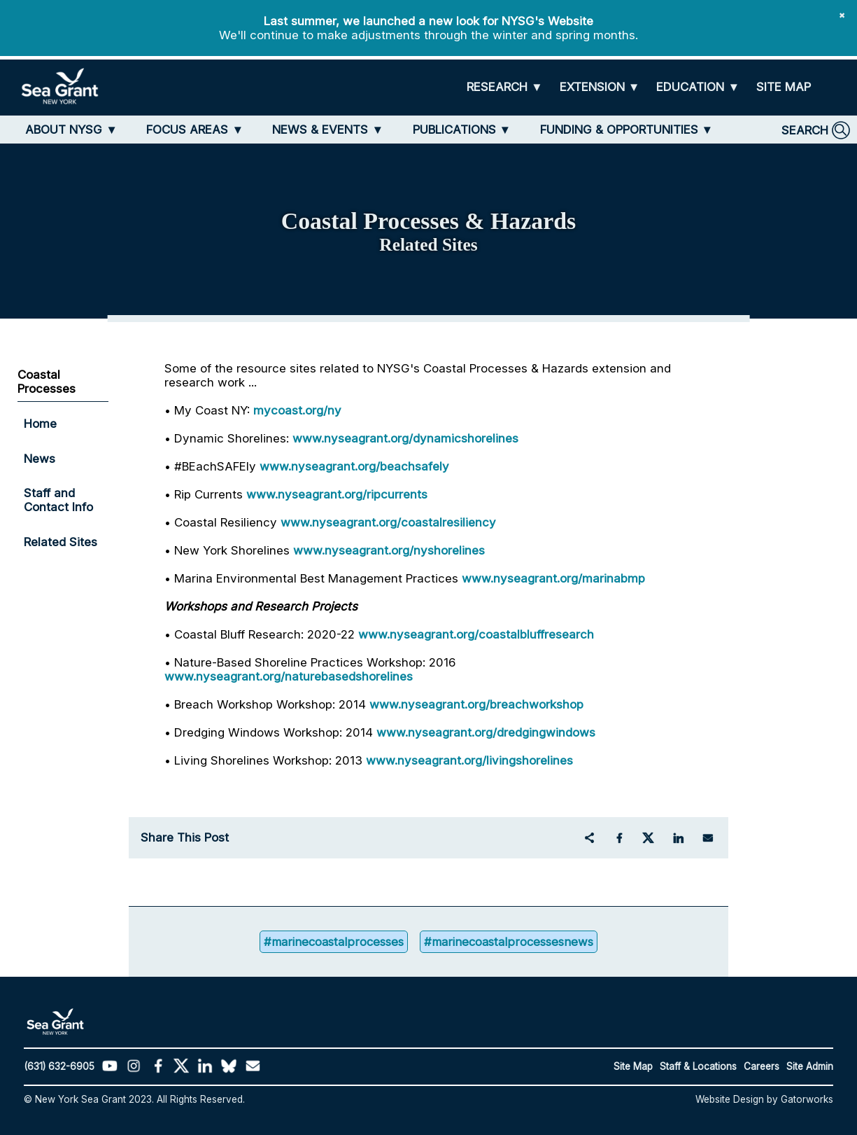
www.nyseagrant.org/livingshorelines (469, 760)
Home (40, 424)
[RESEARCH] (504, 87)
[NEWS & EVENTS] (328, 130)
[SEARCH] (815, 130)
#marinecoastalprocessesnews (511, 942)
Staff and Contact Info (58, 500)
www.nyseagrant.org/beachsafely (354, 466)
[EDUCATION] (698, 87)
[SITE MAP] (783, 87)
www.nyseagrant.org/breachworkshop (476, 704)
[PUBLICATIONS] (462, 130)
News (39, 459)
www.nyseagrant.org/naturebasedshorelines (288, 676)
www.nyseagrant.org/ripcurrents (336, 494)
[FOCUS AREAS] (195, 130)
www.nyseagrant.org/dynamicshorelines (405, 438)
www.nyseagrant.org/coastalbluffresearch (476, 634)
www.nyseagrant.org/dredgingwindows (485, 732)
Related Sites (60, 542)
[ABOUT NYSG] (71, 130)
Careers (761, 1066)
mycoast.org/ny (297, 410)
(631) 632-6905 (59, 1066)
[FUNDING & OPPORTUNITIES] (627, 130)
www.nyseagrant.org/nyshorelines (389, 550)
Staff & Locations (698, 1066)
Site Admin (809, 1066)
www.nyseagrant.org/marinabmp (553, 578)
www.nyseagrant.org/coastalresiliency (388, 522)
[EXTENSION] (600, 87)
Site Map (633, 1066)
